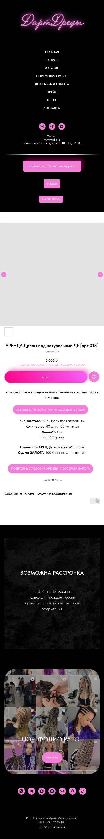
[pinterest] (72, 791)
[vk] (42, 126)
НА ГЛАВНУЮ (51, 199)
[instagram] (52, 791)
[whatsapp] (21, 791)
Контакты (52, 108)
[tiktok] (82, 791)
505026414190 (56, 822)
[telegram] (52, 126)
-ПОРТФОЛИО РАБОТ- (52, 739)
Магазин (52, 68)
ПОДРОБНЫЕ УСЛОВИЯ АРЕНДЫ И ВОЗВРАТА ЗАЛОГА (50, 468)
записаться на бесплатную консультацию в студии (50, 409)
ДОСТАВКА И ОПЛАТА (52, 84)
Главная (52, 52)
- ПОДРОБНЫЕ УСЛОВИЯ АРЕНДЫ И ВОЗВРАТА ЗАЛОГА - (52, 364)
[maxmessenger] (61, 126)
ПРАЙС (52, 92)
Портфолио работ (52, 76)
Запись (52, 60)
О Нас (52, 100)
